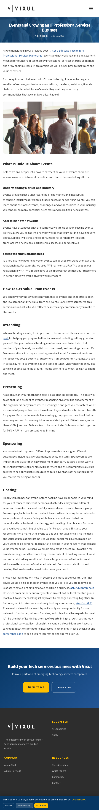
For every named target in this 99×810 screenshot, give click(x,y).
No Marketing (24, 805)
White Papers (59, 771)
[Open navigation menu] (91, 8)
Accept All (41, 805)
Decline (8, 805)
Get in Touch (36, 687)
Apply (55, 735)
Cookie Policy (78, 799)
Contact (56, 783)
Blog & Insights (60, 765)
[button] (49, 128)
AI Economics (59, 729)
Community (58, 777)
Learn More (64, 687)
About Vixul (10, 765)
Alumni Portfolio (12, 771)
